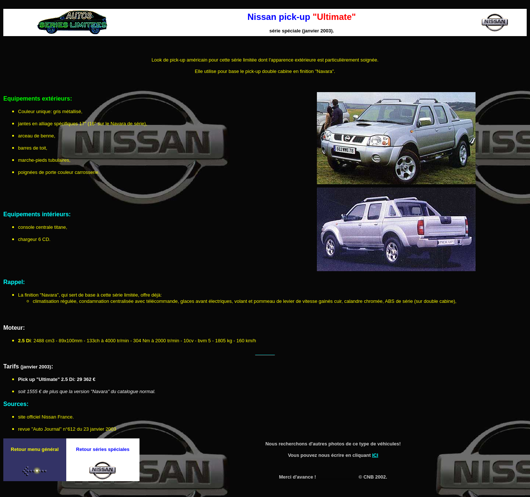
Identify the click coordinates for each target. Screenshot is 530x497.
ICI (375, 455)
